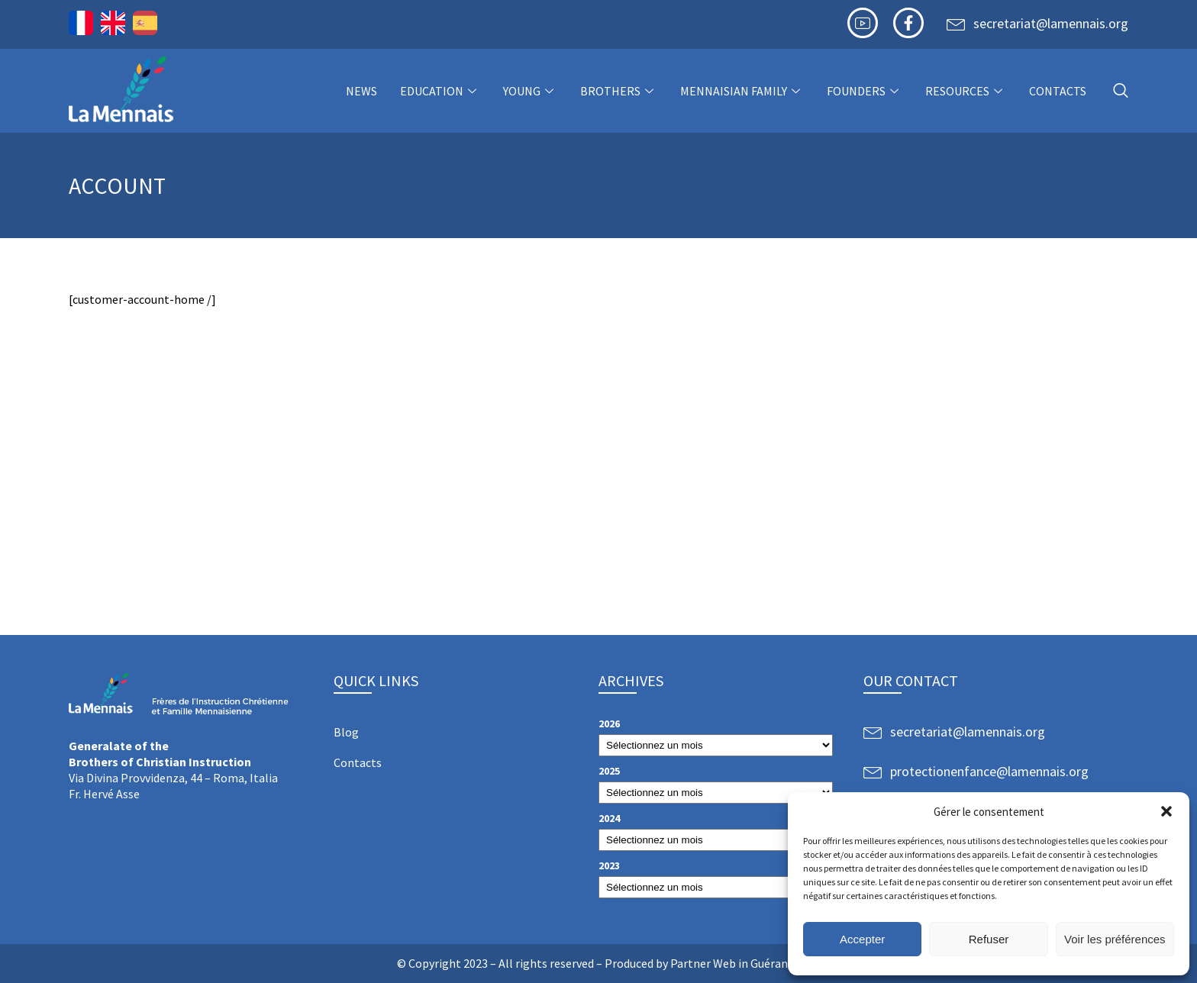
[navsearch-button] (1120, 91)
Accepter (862, 939)
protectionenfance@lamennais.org (989, 771)
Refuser (989, 939)
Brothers (618, 90)
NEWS (361, 90)
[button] (1166, 811)
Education (440, 90)
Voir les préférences (1115, 939)
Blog (346, 732)
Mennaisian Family (742, 90)
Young (530, 90)
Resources (965, 90)
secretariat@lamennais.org (1050, 23)
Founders (864, 90)
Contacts (1057, 90)
